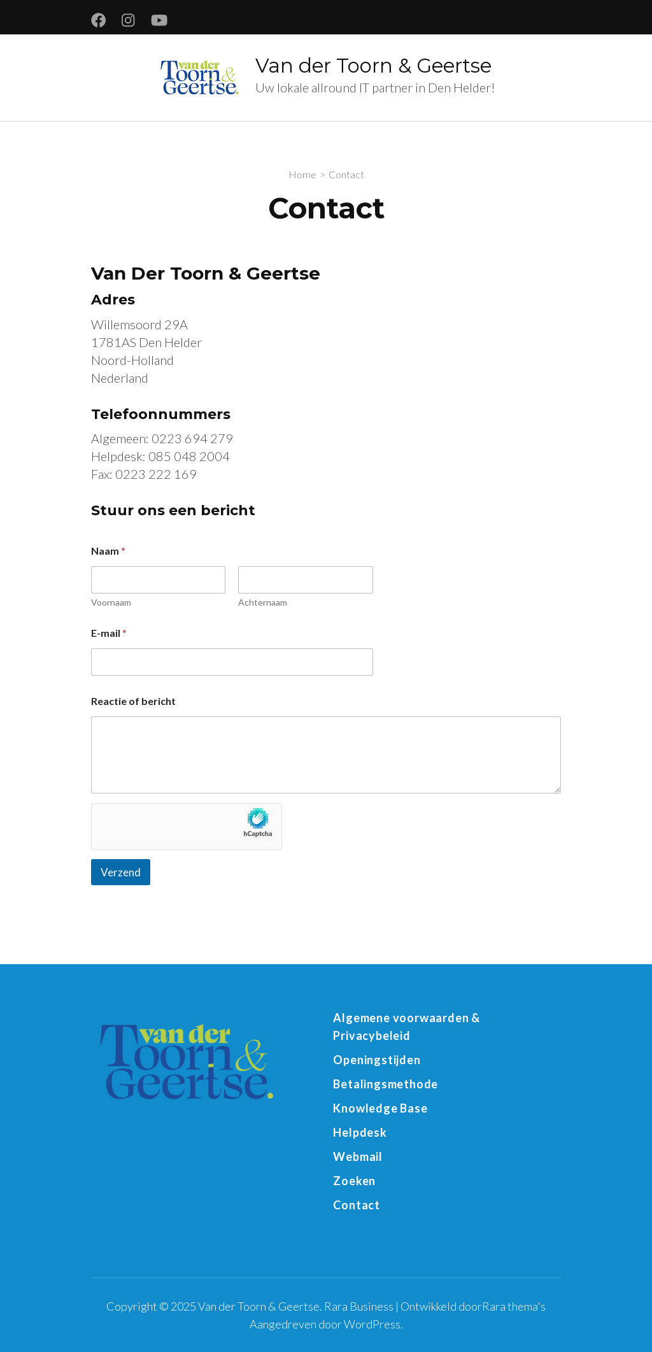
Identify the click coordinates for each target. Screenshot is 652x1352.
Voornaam (111, 602)
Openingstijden (376, 1060)
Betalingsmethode (385, 1084)
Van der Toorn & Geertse (373, 65)
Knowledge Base (380, 1108)
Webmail (358, 1156)
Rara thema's (514, 1306)
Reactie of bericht (133, 701)
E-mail (109, 633)
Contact (356, 1205)
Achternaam (262, 602)
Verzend (121, 872)
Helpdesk (359, 1132)
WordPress (372, 1324)
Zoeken (354, 1181)
